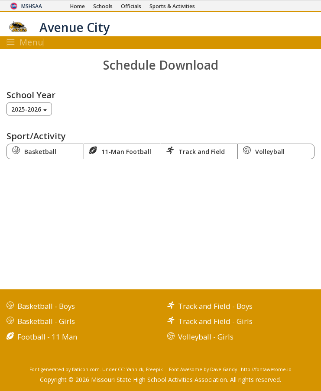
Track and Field (195, 151)
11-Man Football (120, 151)
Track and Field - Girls (215, 321)
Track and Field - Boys (215, 306)
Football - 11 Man (47, 337)
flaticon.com (86, 369)
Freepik (154, 369)
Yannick (134, 369)
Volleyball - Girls (205, 337)
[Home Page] (77, 6)
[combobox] (29, 109)
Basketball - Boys (46, 306)
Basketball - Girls (46, 321)
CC (121, 369)
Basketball (34, 151)
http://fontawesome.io (266, 369)
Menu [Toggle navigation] (25, 42)
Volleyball (264, 151)
